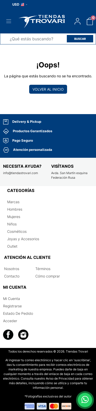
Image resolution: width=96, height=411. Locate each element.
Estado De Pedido (18, 313)
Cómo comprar (47, 276)
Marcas (13, 202)
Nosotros (11, 269)
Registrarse (12, 306)
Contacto (11, 276)
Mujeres (13, 216)
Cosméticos (17, 231)
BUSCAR (80, 39)
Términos (42, 269)
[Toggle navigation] (9, 21)
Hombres (14, 209)
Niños (12, 224)
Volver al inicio (48, 89)
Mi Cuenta (11, 298)
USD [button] (19, 4)
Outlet (12, 246)
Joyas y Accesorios (23, 239)
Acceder (10, 321)
